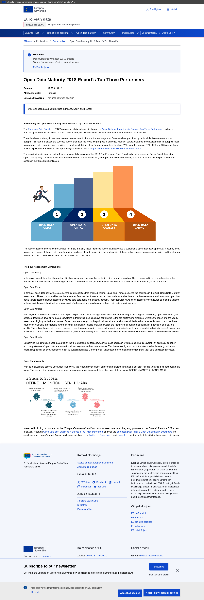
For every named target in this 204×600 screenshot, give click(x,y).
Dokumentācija (151, 33)
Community (109, 33)
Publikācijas (128, 33)
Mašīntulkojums (41, 67)
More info (35, 592)
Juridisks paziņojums (87, 501)
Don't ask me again (159, 574)
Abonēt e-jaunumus (87, 467)
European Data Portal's (39, 129)
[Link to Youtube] (100, 486)
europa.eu (47, 556)
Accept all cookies (130, 593)
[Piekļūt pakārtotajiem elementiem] (43, 33)
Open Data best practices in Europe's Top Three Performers (132, 129)
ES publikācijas (139, 530)
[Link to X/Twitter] (83, 482)
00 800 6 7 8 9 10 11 (96, 555)
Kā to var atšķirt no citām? (62, 2)
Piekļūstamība (84, 509)
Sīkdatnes (82, 505)
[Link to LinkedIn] (115, 482)
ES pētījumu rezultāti (141, 522)
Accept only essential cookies (162, 593)
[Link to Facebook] (99, 482)
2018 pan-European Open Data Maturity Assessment (114, 148)
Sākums (29, 33)
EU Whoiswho (138, 526)
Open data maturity (86, 33)
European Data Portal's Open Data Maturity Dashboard (144, 432)
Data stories (59, 41)
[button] (172, 9)
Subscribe (159, 567)
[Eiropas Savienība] (35, 9)
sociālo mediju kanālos (151, 555)
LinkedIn (122, 435)
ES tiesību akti (138, 513)
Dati (37, 33)
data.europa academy (58, 33)
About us (168, 33)
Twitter (92, 435)
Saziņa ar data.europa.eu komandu (95, 462)
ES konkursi (137, 517)
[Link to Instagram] (84, 486)
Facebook (105, 435)
